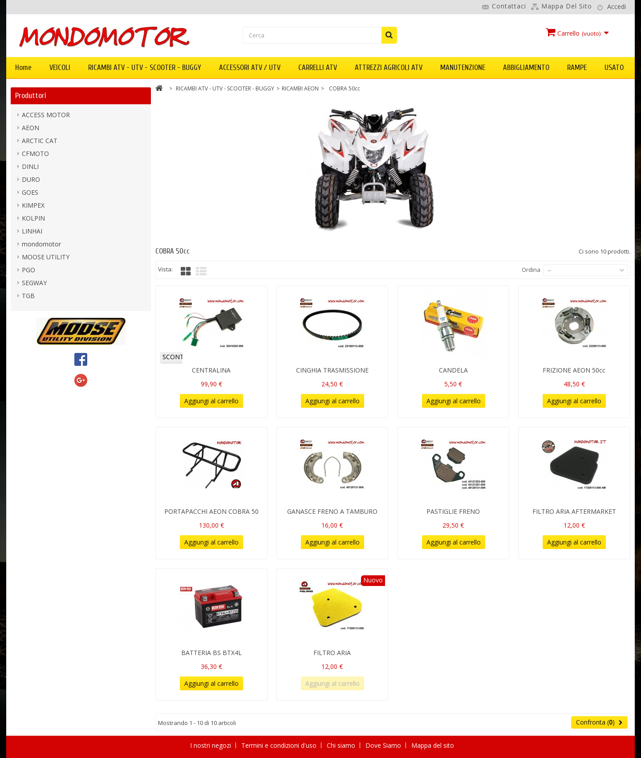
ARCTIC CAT (39, 140)
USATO (614, 67)
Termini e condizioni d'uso (279, 745)
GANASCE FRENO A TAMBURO (332, 511)
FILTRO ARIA (332, 652)
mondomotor (41, 244)
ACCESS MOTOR (46, 115)
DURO (31, 179)
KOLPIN (33, 218)
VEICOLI (59, 67)
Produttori (30, 95)
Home (23, 67)
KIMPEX (33, 205)
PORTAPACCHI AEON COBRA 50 (211, 511)
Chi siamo (342, 745)
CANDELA (453, 370)
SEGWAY (34, 283)
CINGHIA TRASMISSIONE (332, 370)
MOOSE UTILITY (45, 257)
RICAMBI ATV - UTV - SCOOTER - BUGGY (144, 67)
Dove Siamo (384, 745)
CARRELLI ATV (317, 67)
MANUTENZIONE (462, 67)
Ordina (531, 270)
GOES (30, 192)
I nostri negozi (211, 745)
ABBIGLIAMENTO (526, 67)
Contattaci (509, 6)
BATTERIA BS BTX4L (211, 652)
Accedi (616, 6)
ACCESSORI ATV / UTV (249, 67)
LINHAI (32, 231)
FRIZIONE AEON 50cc (574, 370)
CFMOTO (35, 153)
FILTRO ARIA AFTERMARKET (574, 511)
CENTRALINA (211, 370)
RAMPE (577, 67)
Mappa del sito (566, 6)
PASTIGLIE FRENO (453, 511)
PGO (28, 270)
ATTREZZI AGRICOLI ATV (388, 67)
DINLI (30, 166)
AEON (30, 127)
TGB (28, 295)
